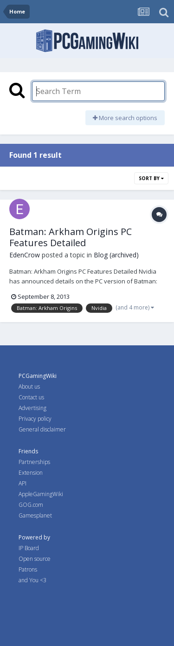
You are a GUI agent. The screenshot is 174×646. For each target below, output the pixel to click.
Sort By (151, 178)
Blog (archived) (116, 254)
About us (29, 386)
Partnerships (34, 462)
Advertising (32, 408)
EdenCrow (24, 254)
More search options (125, 118)
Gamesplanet (35, 515)
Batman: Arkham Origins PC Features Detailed (70, 237)
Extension (31, 473)
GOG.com (31, 505)
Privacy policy (35, 419)
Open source (35, 559)
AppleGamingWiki (41, 494)
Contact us (31, 397)
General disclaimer (42, 429)
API (22, 483)
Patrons (28, 569)
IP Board (29, 548)
